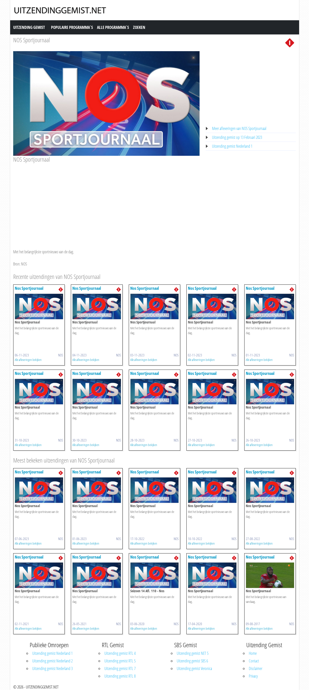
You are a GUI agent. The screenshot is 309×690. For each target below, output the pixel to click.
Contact (254, 661)
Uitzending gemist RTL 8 (120, 676)
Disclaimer (255, 668)
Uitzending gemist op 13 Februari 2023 (237, 137)
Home (253, 653)
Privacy (253, 676)
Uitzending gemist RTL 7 (120, 668)
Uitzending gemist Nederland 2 (52, 661)
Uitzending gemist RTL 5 (120, 661)
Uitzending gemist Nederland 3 (52, 668)
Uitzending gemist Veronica (194, 668)
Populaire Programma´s (72, 27)
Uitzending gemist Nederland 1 (232, 146)
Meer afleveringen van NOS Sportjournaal (239, 128)
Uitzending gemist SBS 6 (192, 661)
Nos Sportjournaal (29, 288)
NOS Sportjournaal (31, 40)
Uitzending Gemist (29, 27)
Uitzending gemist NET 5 (192, 653)
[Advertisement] (106, 201)
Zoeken (139, 27)
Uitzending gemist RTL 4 (120, 653)
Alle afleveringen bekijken (28, 359)
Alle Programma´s (113, 27)
